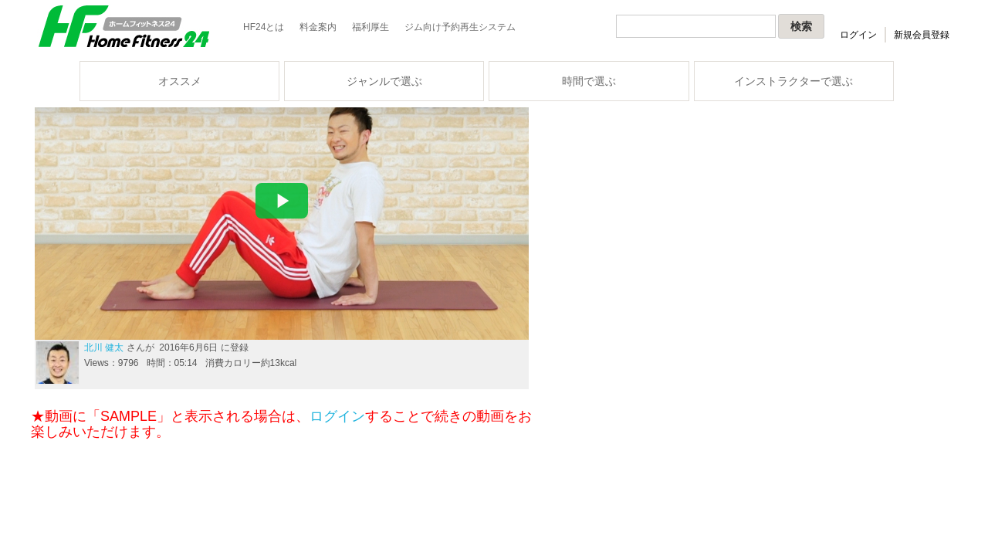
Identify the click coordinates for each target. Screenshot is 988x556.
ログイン (858, 34)
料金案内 (318, 27)
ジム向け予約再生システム (460, 27)
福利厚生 (370, 27)
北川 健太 (104, 347)
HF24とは (263, 27)
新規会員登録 (921, 34)
